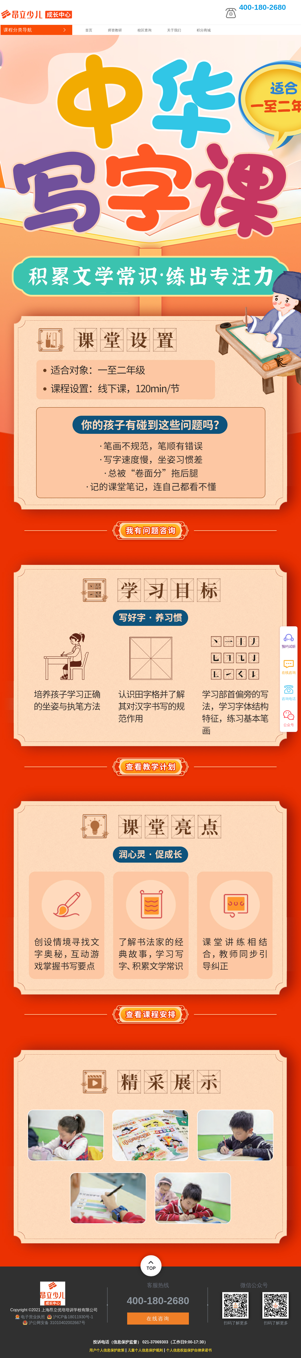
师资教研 (115, 30)
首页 (88, 30)
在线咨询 (158, 1318)
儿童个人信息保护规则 (145, 1350)
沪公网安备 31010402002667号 (57, 1323)
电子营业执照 (33, 1317)
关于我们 (174, 30)
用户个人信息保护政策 (106, 1350)
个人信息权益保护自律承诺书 (189, 1350)
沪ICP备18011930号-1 (73, 1317)
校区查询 (144, 30)
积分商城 (204, 30)
